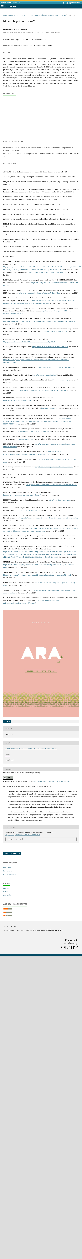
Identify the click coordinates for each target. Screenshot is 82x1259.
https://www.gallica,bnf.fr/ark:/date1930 (17, 381)
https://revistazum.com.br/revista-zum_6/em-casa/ (50, 327)
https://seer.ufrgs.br (26, 420)
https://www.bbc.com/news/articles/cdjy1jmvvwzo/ (32, 412)
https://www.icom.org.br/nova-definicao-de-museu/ (57, 348)
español (6, 872)
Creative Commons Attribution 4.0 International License (52, 762)
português (7, 875)
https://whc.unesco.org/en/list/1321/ (54, 312)
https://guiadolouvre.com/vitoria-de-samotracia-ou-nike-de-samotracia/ (51, 465)
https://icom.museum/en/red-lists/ (45, 355)
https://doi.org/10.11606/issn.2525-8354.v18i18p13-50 (26, 40)
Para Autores (7, 851)
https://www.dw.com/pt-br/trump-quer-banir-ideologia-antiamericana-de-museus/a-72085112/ (37, 555)
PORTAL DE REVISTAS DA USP (11, 3)
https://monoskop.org (49, 389)
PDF (8, 702)
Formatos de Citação (15, 819)
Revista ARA (10, 6)
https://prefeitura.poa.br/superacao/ (27, 491)
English (6, 869)
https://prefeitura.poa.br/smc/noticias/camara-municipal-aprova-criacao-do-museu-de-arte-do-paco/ (39, 302)
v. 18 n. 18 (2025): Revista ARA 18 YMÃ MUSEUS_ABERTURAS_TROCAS (41, 15)
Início (5, 15)
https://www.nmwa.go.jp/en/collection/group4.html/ (48, 253)
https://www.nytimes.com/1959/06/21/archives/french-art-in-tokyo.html (29, 322)
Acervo (12, 15)
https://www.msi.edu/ (60, 360)
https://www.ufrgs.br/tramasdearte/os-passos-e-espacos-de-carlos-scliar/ (40, 371)
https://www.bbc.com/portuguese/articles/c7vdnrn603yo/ (39, 273)
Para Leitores (7, 848)
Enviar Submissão (12, 834)
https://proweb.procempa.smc (60, 480)
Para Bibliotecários (9, 855)
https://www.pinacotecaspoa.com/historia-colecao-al (22, 475)
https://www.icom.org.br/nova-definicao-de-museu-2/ (54, 447)
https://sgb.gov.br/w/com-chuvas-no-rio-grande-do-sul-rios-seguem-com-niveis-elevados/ (46, 498)
